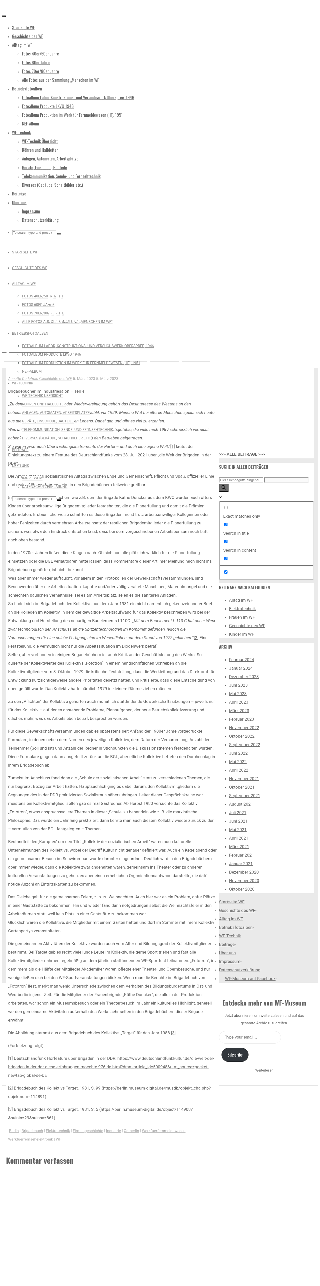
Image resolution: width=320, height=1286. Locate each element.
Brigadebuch (32, 1131)
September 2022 (244, 744)
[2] (196, 637)
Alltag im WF (241, 600)
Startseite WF (231, 901)
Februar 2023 (241, 719)
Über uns (227, 952)
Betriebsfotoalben (235, 927)
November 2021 (244, 778)
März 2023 (239, 710)
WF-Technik (230, 935)
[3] (173, 1032)
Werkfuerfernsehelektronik (30, 1139)
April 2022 (238, 770)
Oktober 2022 (241, 736)
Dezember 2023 (244, 676)
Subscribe (235, 1055)
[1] (172, 446)
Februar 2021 (241, 855)
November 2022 (244, 727)
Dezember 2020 (244, 872)
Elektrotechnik (58, 1131)
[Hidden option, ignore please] (226, 572)
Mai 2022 (238, 761)
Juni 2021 (238, 821)
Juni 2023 (238, 685)
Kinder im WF (241, 634)
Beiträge (227, 944)
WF (58, 1139)
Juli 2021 (237, 812)
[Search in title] (226, 524)
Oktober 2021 (241, 787)
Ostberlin (131, 1131)
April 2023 (238, 702)
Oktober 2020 (241, 889)
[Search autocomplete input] (286, 480)
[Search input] (241, 480)
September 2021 (244, 795)
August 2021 (241, 804)
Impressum (229, 961)
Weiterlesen (264, 1070)
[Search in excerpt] (226, 558)
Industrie (113, 1131)
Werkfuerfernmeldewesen (164, 1131)
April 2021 (238, 838)
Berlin (14, 1131)
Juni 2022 (238, 753)
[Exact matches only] (226, 507)
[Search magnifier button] (223, 488)
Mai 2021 (238, 829)
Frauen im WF (242, 617)
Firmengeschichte (88, 1131)
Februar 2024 (241, 659)
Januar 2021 (241, 863)
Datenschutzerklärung (239, 969)
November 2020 (244, 880)
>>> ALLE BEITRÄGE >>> (242, 454)
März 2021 (239, 846)
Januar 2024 (241, 668)
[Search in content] (226, 541)
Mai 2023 (238, 693)
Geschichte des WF (68, 275)
